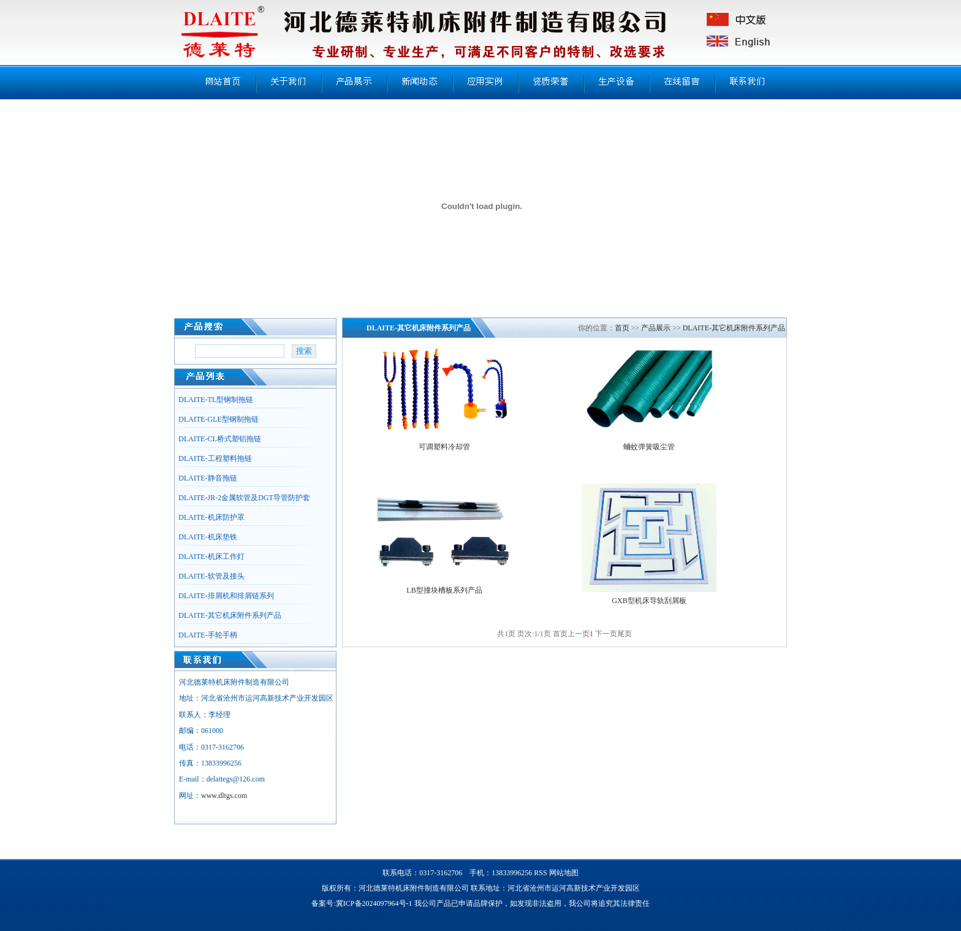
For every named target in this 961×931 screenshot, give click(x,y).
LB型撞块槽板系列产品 (444, 590)
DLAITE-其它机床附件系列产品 (734, 328)
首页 (622, 328)
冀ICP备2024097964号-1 (374, 903)
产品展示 (655, 328)
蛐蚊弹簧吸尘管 (649, 447)
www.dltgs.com (224, 795)
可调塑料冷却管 (444, 447)
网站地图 (564, 872)
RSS (540, 872)
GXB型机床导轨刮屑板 (649, 600)
